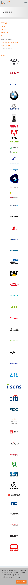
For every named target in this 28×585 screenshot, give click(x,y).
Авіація (3, 29)
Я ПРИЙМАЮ (21, 582)
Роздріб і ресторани (6, 48)
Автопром (3, 32)
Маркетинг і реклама (6, 39)
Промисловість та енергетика (9, 42)
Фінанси (3, 55)
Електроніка (4, 35)
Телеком (3, 52)
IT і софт (3, 26)
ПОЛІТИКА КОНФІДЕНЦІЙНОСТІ (11, 578)
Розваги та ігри (5, 45)
